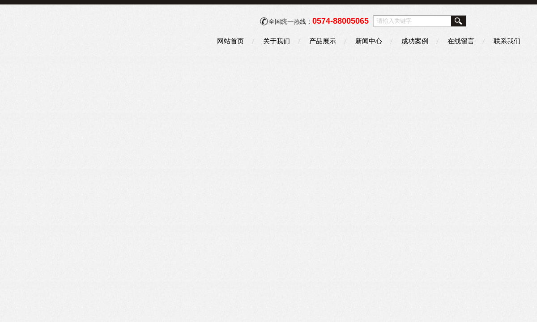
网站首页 (230, 41)
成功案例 (414, 41)
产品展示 (322, 41)
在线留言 (461, 41)
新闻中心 (368, 41)
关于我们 (276, 41)
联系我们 (507, 41)
